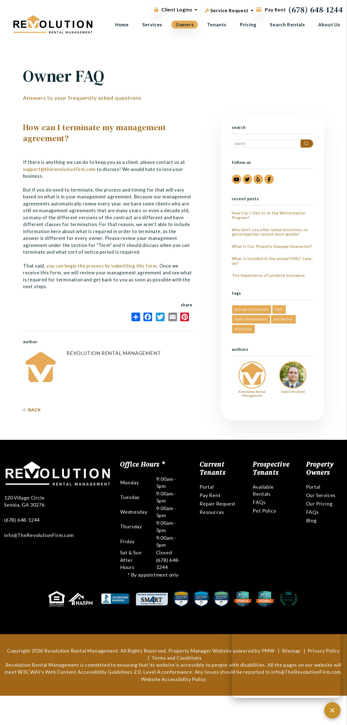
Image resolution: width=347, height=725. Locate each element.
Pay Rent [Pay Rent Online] (270, 9)
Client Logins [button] (172, 10)
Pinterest (184, 317)
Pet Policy (264, 511)
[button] (236, 179)
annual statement (251, 309)
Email (172, 317)
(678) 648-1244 (315, 9)
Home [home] (122, 24)
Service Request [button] (227, 9)
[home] (53, 23)
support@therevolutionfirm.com (59, 169)
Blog (311, 520)
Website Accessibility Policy (173, 679)
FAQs (259, 502)
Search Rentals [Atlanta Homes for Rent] (287, 24)
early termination (251, 319)
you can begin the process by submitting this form (102, 266)
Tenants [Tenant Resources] (216, 24)
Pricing (248, 24)
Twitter (160, 317)
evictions (243, 328)
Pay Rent (210, 495)
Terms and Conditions (177, 658)
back (32, 409)
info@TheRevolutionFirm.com (39, 535)
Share (135, 317)
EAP (279, 309)
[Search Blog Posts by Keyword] (266, 143)
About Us (329, 24)
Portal (207, 487)
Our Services (321, 495)
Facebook (147, 317)
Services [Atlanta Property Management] (152, 24)
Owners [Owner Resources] (185, 24)
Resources (212, 512)
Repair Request (218, 504)
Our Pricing (319, 504)
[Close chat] (332, 710)
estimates (283, 319)
